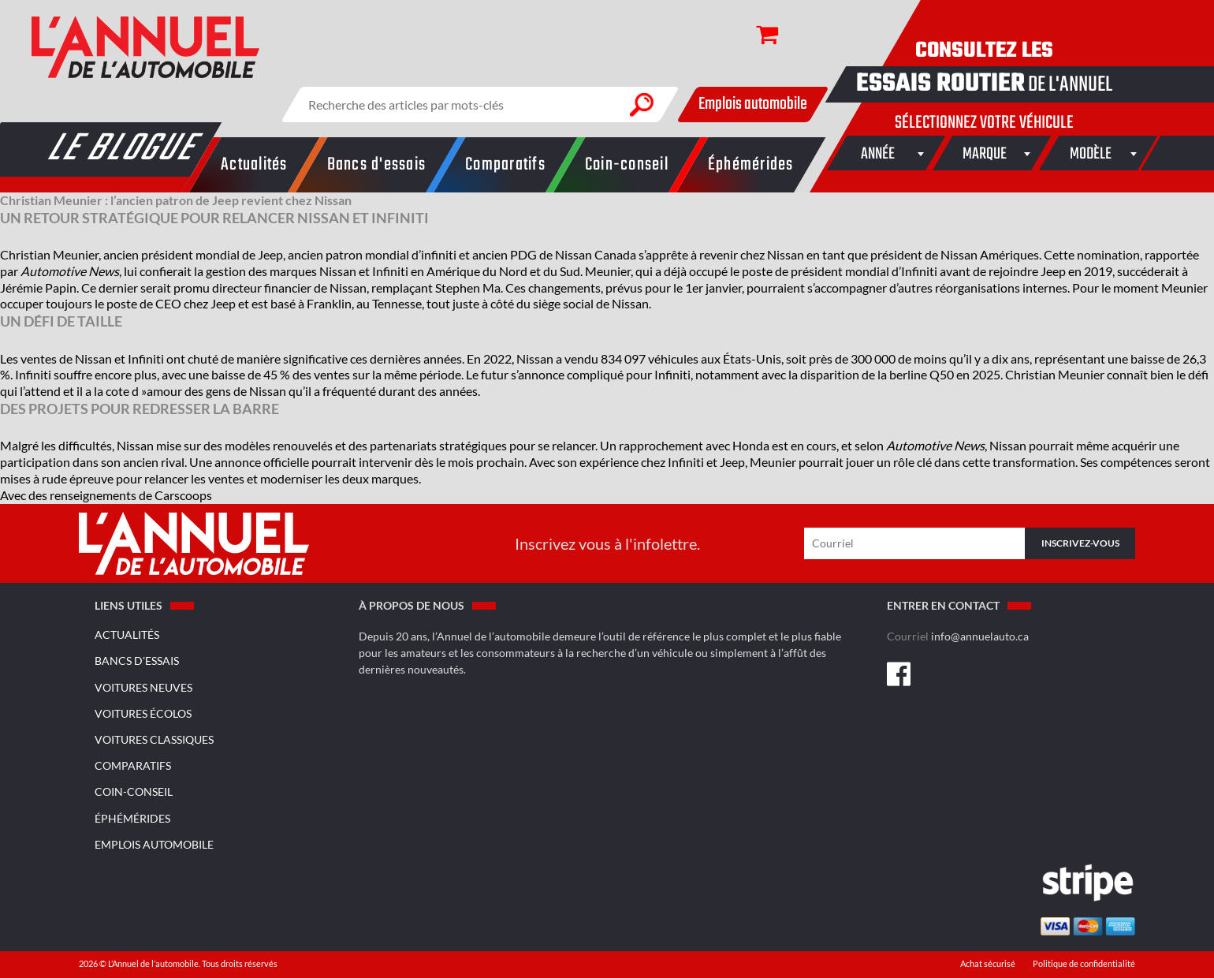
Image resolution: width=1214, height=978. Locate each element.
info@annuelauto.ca (980, 636)
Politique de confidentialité (1084, 964)
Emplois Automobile (154, 844)
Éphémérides (132, 818)
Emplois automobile (752, 104)
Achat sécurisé (988, 964)
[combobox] (878, 153)
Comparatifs (133, 765)
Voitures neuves (143, 687)
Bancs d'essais (137, 660)
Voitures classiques (154, 739)
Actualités (127, 634)
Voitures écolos (143, 713)
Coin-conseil (134, 791)
